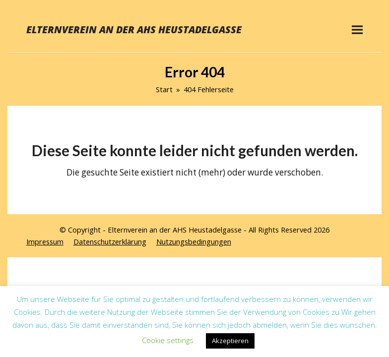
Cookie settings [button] (168, 340)
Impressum (45, 241)
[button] (357, 29)
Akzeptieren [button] (230, 340)
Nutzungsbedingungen (193, 241)
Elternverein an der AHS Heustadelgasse (134, 29)
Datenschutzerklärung (109, 241)
